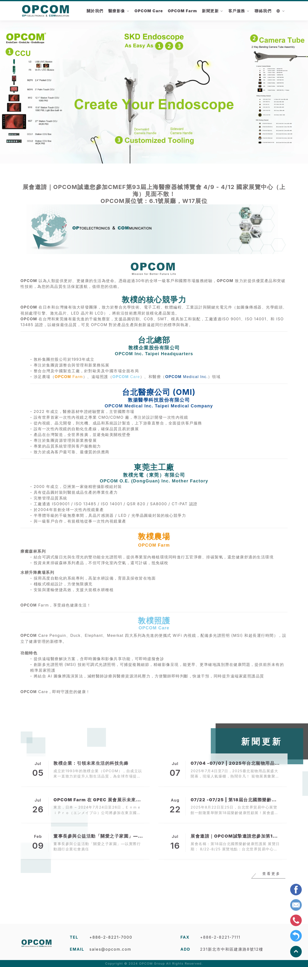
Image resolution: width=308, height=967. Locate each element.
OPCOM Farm (182, 10)
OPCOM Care (149, 10)
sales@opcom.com (110, 949)
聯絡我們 (263, 10)
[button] (23, 91)
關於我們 (95, 10)
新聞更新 (210, 10)
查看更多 (271, 874)
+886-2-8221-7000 (111, 937)
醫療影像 (116, 10)
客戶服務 (236, 10)
